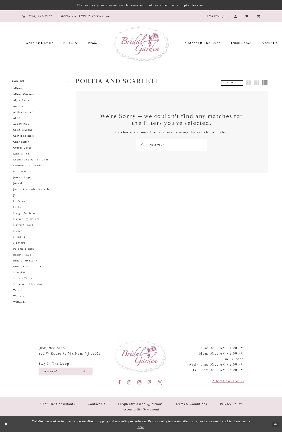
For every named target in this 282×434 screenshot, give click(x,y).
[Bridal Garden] (141, 43)
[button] (235, 16)
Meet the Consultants (57, 406)
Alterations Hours (228, 383)
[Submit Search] (151, 145)
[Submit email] (84, 373)
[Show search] (216, 16)
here (140, 429)
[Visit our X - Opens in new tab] (160, 384)
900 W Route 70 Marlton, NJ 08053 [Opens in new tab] (70, 355)
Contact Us (96, 406)
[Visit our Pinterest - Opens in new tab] (149, 384)
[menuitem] (258, 16)
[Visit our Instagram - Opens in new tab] (129, 384)
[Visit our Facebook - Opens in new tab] (119, 384)
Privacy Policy (231, 406)
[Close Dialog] (6, 426)
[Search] (172, 145)
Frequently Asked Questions (140, 406)
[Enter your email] (66, 373)
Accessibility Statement (141, 411)
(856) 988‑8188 (52, 350)
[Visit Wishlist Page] (247, 16)
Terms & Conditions (191, 406)
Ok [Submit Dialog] (275, 426)
